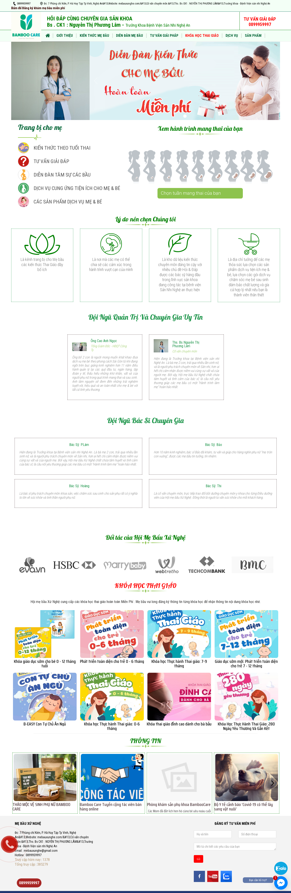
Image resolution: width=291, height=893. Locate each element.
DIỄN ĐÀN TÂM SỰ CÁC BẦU (62, 175)
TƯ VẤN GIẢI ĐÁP (51, 161)
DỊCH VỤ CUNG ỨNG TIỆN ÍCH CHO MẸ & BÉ (77, 188)
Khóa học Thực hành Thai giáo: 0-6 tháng (112, 726)
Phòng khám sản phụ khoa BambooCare (179, 804)
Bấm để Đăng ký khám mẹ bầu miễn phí (38, 8)
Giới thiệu (64, 35)
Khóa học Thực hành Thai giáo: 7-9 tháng (179, 663)
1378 (46, 859)
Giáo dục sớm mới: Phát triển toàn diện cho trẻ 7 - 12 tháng (246, 663)
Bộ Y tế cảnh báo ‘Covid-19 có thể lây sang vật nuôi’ (243, 806)
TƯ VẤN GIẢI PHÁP (164, 35)
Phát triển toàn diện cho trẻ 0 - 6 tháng (112, 661)
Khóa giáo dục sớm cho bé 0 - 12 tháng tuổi (45, 663)
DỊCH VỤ (232, 35)
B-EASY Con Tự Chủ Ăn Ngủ (45, 724)
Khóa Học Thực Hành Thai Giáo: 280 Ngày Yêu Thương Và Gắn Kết (246, 726)
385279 (42, 864)
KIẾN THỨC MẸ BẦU (94, 35)
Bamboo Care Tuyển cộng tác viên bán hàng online (111, 806)
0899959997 (23, 3)
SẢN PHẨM (253, 35)
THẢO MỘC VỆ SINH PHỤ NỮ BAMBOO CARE (41, 806)
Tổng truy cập (25, 864)
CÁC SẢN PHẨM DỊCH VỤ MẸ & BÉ (68, 202)
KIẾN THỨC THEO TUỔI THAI (62, 148)
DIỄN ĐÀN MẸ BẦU (129, 35)
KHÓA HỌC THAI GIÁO (202, 35)
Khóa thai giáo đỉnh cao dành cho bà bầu (179, 724)
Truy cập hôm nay (28, 859)
